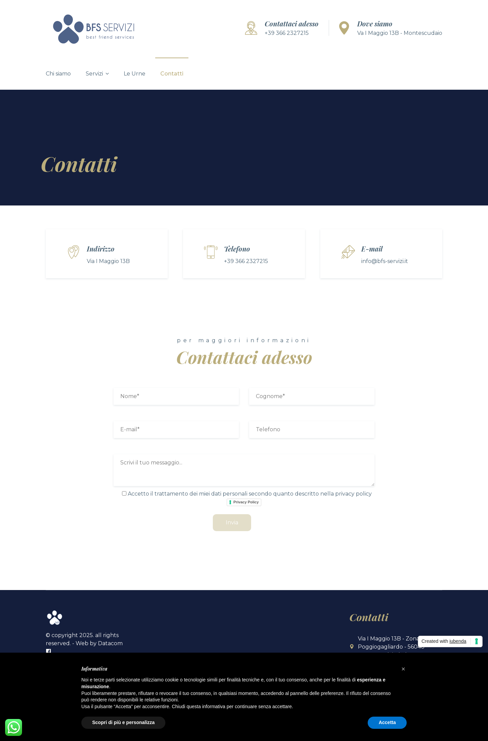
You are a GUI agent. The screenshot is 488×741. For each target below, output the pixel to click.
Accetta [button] (387, 722)
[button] (403, 668)
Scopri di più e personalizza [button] (123, 722)
